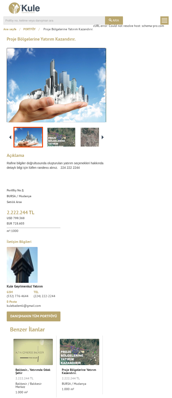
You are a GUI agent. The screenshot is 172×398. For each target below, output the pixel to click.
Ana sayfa (9, 29)
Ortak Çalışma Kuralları (94, 388)
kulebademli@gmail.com (129, 165)
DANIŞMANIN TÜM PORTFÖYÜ (139, 175)
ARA (114, 20)
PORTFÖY (29, 29)
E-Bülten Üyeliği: (111, 357)
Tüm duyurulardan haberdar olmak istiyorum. (134, 372)
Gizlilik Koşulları (157, 388)
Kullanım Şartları (128, 388)
